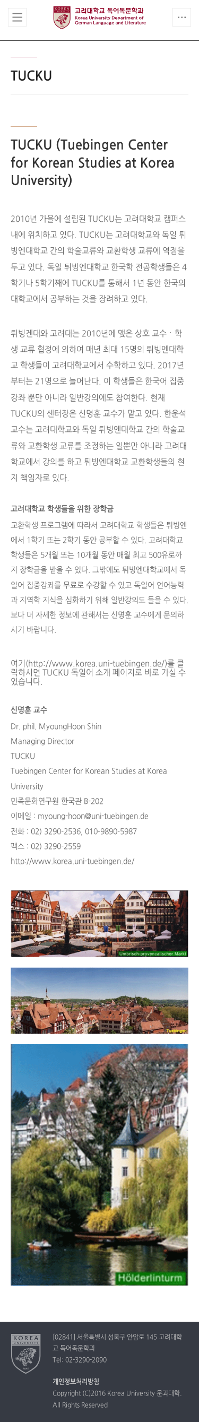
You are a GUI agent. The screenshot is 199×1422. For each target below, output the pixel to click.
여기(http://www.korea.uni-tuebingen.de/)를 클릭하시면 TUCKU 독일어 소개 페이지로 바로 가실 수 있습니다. (98, 673)
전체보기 (17, 17)
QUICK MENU (181, 17)
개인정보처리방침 (76, 1382)
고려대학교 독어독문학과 (99, 17)
